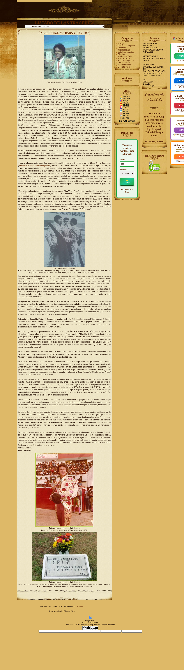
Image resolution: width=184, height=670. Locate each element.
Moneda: (123, 169)
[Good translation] (86, 628)
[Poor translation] (94, 628)
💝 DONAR (127, 182)
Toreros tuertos (124, 58)
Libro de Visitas (124, 63)
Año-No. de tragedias (126, 46)
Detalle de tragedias (126, 52)
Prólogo (121, 43)
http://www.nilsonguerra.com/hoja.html (34, 166)
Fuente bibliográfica (126, 60)
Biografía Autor (124, 67)
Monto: (122, 160)
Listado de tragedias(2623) (124, 49)
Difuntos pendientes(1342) (125, 55)
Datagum (79, 606)
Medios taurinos (124, 65)
